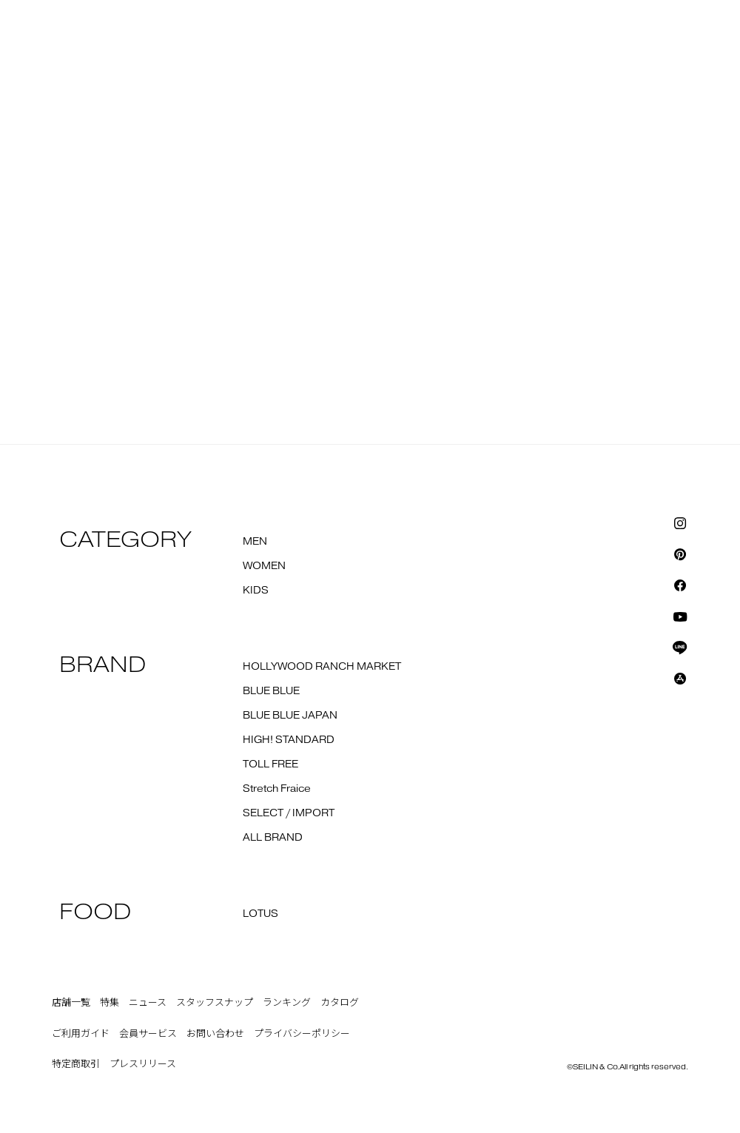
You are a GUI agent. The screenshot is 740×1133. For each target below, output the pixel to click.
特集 (109, 1003)
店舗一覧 (71, 1003)
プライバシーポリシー (302, 1034)
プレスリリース (143, 1064)
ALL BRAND (273, 838)
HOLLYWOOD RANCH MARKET (322, 667)
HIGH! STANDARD (288, 740)
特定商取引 (76, 1064)
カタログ (339, 1003)
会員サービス (148, 1034)
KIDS (256, 590)
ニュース (147, 1003)
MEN (255, 542)
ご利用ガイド (81, 1034)
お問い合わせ (215, 1034)
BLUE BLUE (271, 691)
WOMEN (264, 566)
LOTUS (260, 914)
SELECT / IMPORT (288, 813)
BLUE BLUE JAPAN (290, 716)
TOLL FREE (270, 764)
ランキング (287, 1003)
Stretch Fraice (277, 789)
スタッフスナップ (214, 1003)
